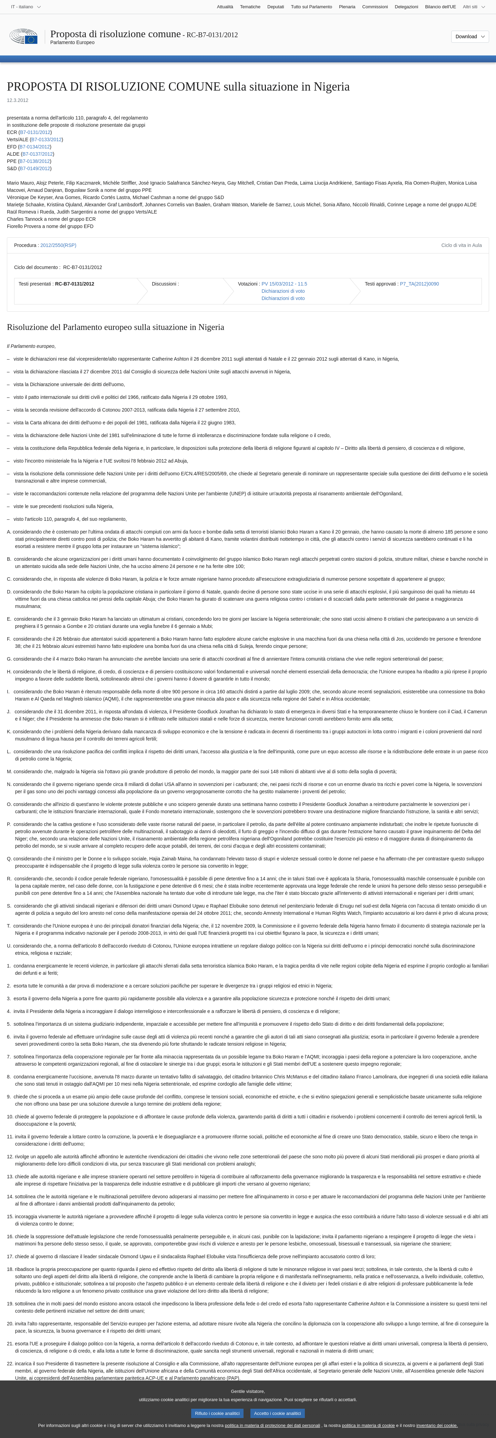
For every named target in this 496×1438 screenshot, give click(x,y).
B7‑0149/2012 (35, 168)
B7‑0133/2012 (46, 139)
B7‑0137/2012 (37, 154)
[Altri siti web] (474, 7)
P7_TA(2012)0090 (419, 284)
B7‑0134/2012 (35, 146)
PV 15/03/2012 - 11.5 (284, 284)
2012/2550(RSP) (58, 245)
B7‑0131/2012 (35, 132)
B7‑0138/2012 (35, 161)
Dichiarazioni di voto (283, 291)
